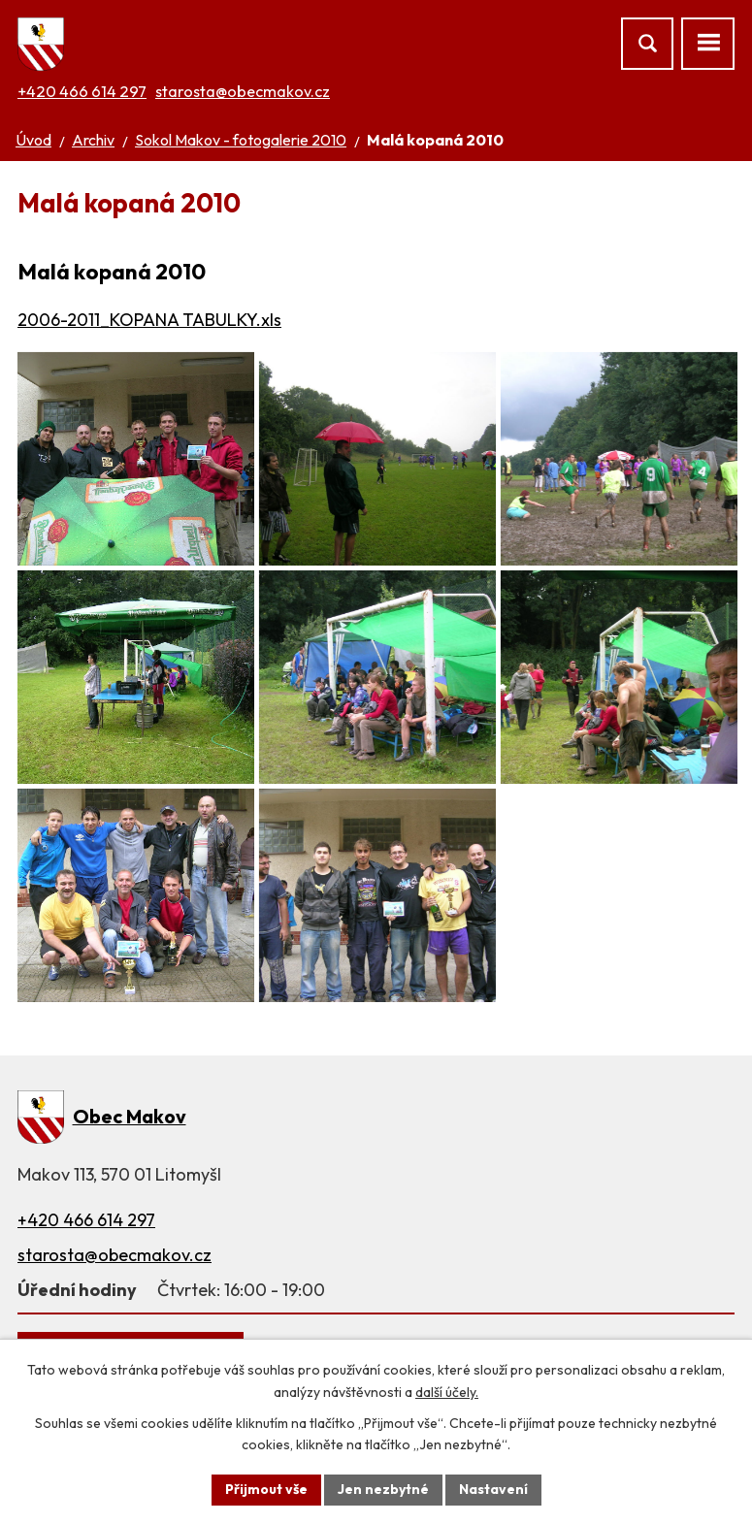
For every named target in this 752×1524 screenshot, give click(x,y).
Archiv (93, 139)
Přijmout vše (266, 1489)
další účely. (446, 1392)
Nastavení (493, 1489)
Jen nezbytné (383, 1489)
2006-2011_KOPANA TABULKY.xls (149, 319)
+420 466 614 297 (82, 91)
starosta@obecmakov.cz (242, 91)
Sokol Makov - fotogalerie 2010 (240, 139)
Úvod (33, 139)
